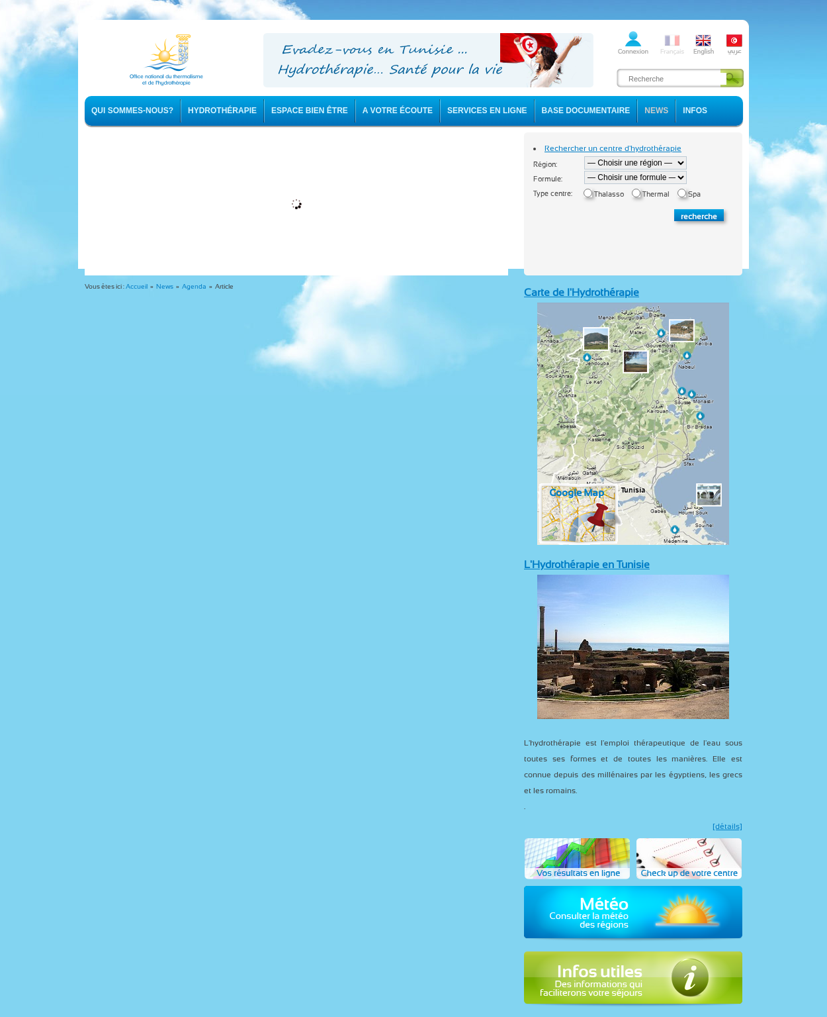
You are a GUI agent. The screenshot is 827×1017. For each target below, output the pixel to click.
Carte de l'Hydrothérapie (581, 292)
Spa (694, 194)
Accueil (137, 286)
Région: (545, 164)
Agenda (194, 286)
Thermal (656, 194)
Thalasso (609, 194)
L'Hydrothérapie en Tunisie (587, 564)
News (164, 286)
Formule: (547, 179)
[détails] (727, 826)
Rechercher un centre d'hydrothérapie (612, 148)
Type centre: (552, 193)
